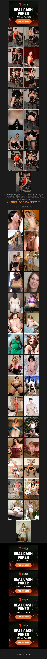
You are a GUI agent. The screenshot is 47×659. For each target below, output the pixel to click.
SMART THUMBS (27, 541)
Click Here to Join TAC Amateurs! (23, 201)
